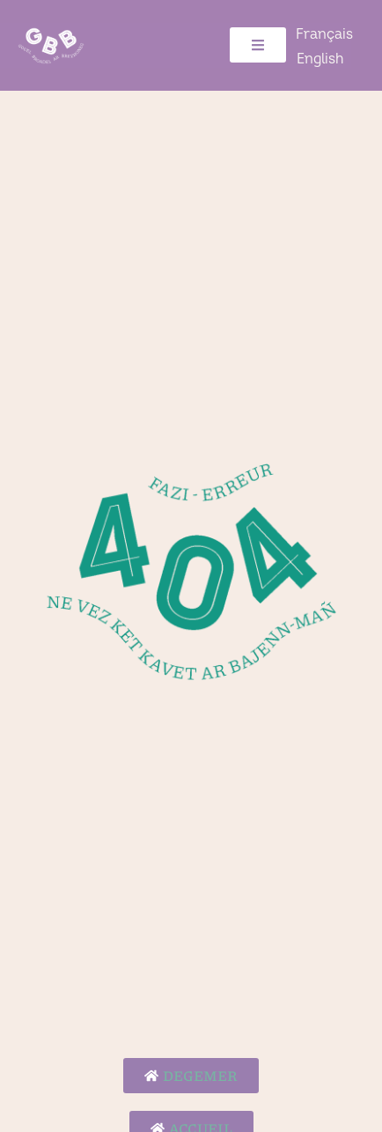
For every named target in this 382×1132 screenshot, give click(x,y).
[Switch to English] (320, 59)
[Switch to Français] (324, 34)
